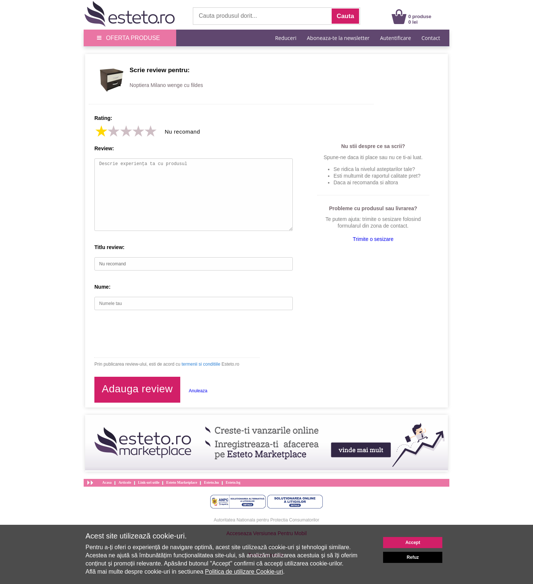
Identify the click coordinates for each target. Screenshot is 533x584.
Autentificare (395, 37)
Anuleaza (198, 390)
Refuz (413, 557)
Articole (124, 482)
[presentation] (150, 333)
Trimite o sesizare (373, 239)
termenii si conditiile (200, 364)
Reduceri (285, 37)
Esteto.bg (233, 482)
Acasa (107, 482)
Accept (412, 542)
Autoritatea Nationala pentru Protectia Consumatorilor (266, 520)
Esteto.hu (211, 482)
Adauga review (137, 389)
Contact (431, 37)
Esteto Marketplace (181, 482)
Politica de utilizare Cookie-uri (244, 571)
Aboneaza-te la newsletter (338, 37)
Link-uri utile (149, 482)
